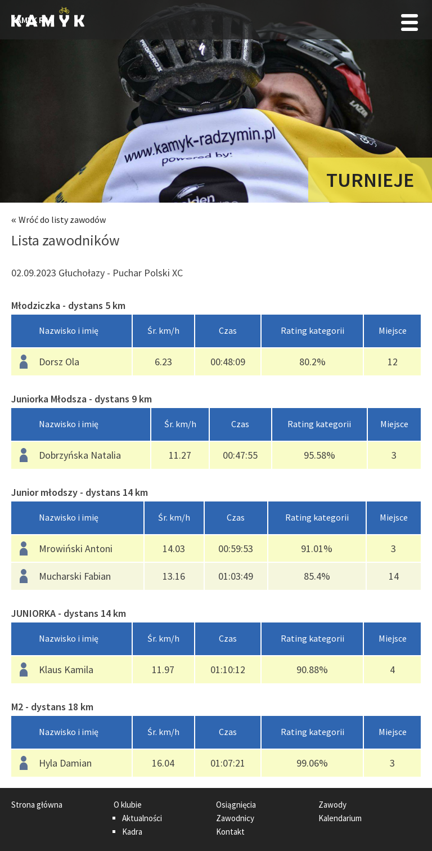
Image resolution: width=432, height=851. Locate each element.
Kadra (132, 831)
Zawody (332, 804)
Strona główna (36, 804)
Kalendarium (340, 818)
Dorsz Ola (59, 361)
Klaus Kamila (66, 669)
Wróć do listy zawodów (62, 219)
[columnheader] (71, 331)
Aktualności (142, 818)
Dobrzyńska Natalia (80, 455)
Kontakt (230, 831)
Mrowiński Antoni (75, 548)
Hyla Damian (65, 762)
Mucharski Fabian (75, 576)
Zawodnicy (235, 818)
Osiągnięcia (236, 804)
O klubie (128, 804)
